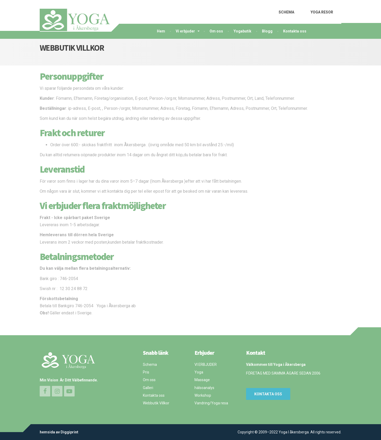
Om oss (216, 31)
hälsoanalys (204, 388)
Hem (161, 31)
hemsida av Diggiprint (59, 432)
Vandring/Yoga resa (211, 403)
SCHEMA (286, 12)
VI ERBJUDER (205, 364)
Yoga (198, 372)
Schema (150, 364)
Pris (146, 372)
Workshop (202, 395)
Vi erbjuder (185, 31)
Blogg (267, 31)
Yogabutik (242, 31)
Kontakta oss (294, 31)
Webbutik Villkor (156, 403)
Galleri (148, 388)
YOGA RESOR (322, 12)
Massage (202, 380)
